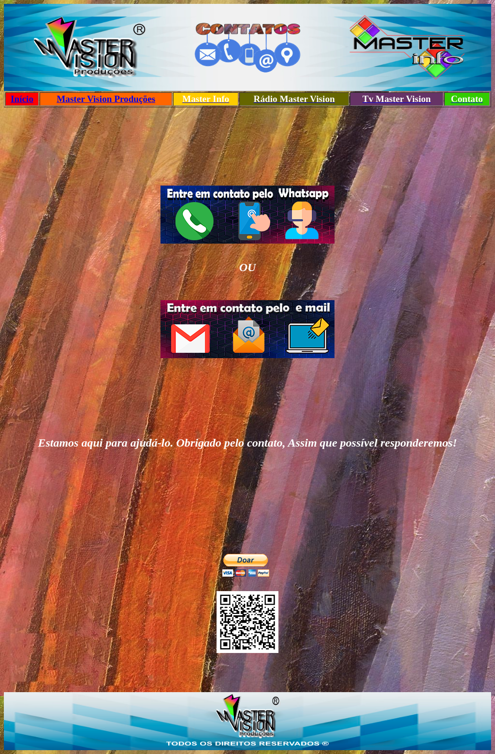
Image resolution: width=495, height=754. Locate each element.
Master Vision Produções (106, 99)
